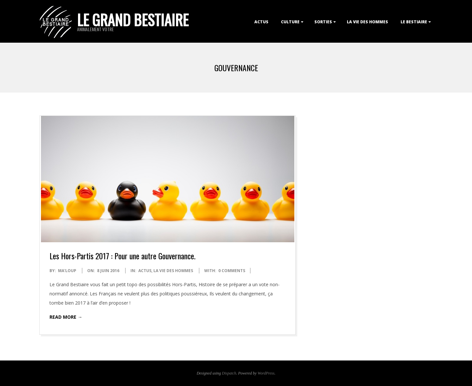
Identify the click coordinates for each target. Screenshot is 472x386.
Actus (261, 22)
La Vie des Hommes (367, 22)
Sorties (323, 22)
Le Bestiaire (414, 22)
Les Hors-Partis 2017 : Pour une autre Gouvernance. (122, 256)
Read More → (65, 317)
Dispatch (229, 373)
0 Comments (231, 270)
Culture (290, 22)
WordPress (266, 373)
